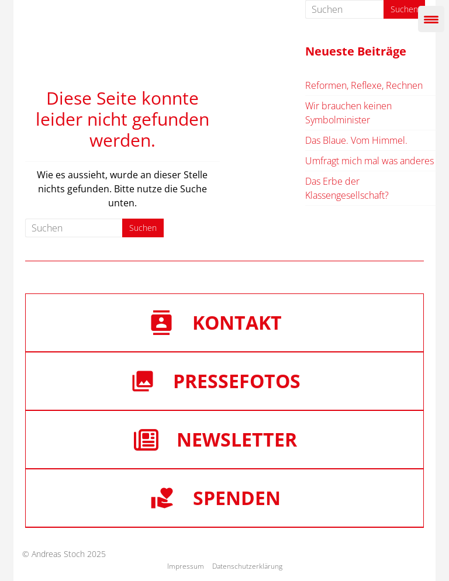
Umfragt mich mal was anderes (369, 160)
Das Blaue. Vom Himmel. (356, 140)
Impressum (185, 566)
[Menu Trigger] (431, 19)
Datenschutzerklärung (247, 566)
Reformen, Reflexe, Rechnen (364, 85)
